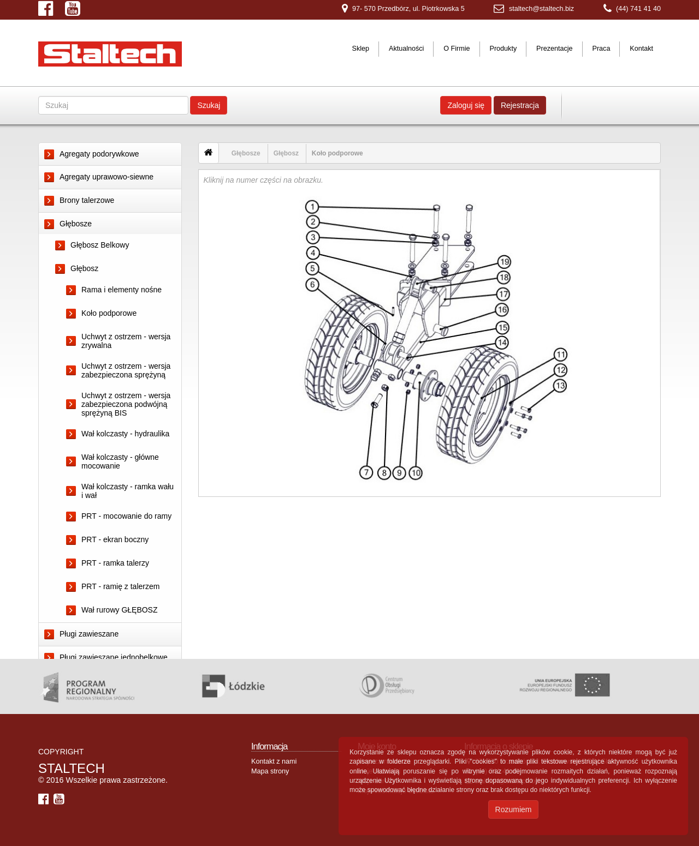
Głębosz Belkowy (99, 245)
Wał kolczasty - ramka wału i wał (127, 491)
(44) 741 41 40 (638, 9)
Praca (601, 48)
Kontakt (641, 48)
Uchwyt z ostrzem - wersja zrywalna (125, 341)
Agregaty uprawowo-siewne (106, 176)
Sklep (361, 48)
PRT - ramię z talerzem (120, 586)
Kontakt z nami (274, 778)
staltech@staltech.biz (541, 9)
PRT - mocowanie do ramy (126, 516)
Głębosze (76, 223)
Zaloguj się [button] (465, 105)
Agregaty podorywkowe (99, 153)
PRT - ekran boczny (115, 539)
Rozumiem (513, 809)
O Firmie (456, 48)
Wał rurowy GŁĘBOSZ (119, 609)
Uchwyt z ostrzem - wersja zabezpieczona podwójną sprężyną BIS (125, 404)
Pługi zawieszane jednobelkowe (114, 657)
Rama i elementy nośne (121, 289)
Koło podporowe (109, 313)
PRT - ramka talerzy (115, 563)
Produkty (503, 48)
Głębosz (84, 268)
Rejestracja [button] (520, 105)
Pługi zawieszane (89, 633)
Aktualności (406, 48)
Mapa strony (270, 787)
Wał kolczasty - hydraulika (125, 433)
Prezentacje (554, 48)
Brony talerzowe (87, 200)
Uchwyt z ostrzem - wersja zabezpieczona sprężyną (125, 370)
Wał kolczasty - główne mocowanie (120, 461)
